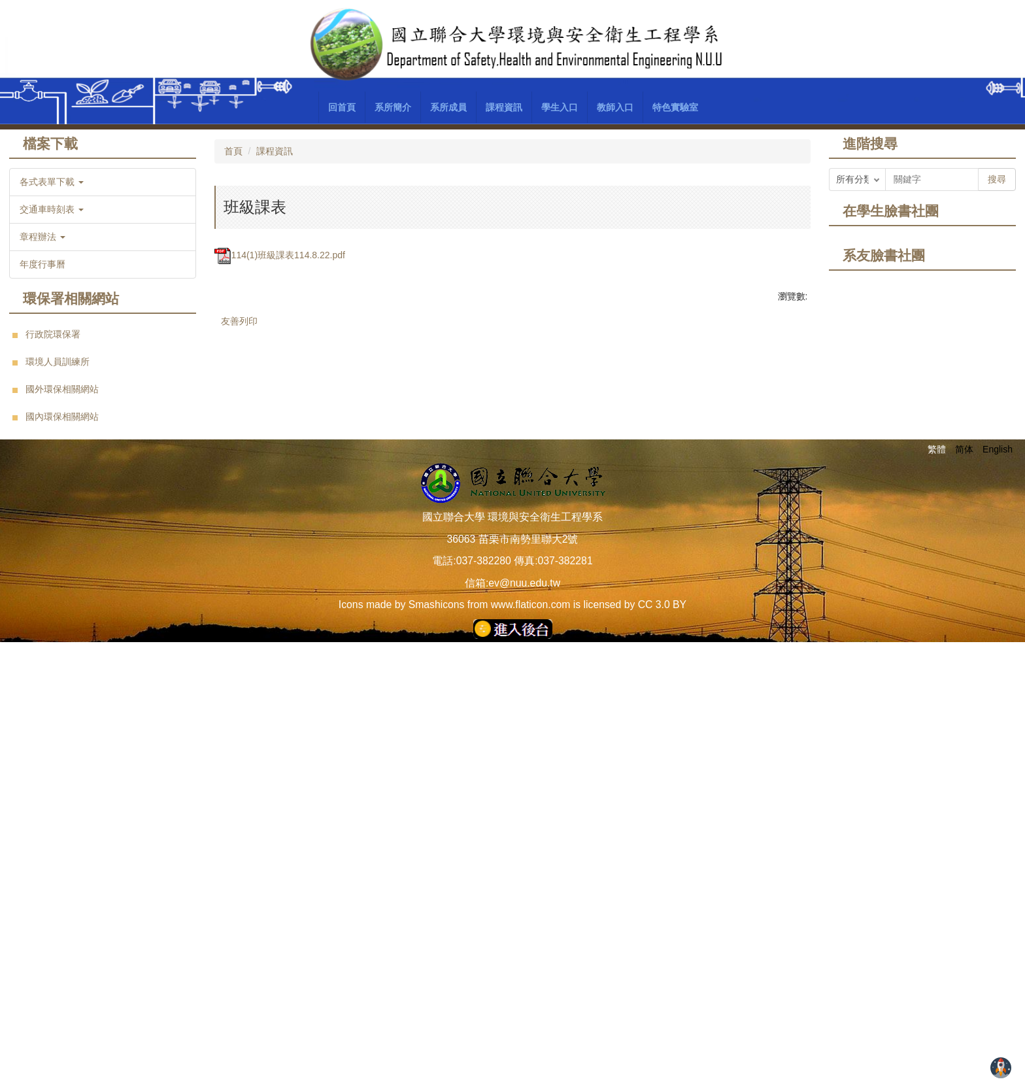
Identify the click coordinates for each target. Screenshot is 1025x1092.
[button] (230, 478)
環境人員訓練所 (57, 361)
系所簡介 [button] (393, 107)
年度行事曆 (42, 264)
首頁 (233, 151)
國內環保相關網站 (62, 416)
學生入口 (559, 107)
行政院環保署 (52, 334)
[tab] (465, 712)
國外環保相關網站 (62, 389)
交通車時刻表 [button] (52, 209)
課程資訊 (274, 151)
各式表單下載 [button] (52, 182)
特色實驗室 (675, 107)
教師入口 (615, 107)
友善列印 (239, 808)
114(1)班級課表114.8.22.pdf (279, 742)
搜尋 (997, 179)
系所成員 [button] (448, 107)
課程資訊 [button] (504, 107)
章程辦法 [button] (42, 236)
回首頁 (342, 107)
